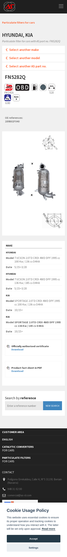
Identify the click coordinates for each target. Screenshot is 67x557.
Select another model (24, 58)
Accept (33, 538)
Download (17, 349)
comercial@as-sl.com (19, 495)
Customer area (13, 432)
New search (52, 405)
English (7, 439)
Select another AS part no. (27, 66)
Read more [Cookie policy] (48, 528)
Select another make (24, 50)
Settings (33, 547)
